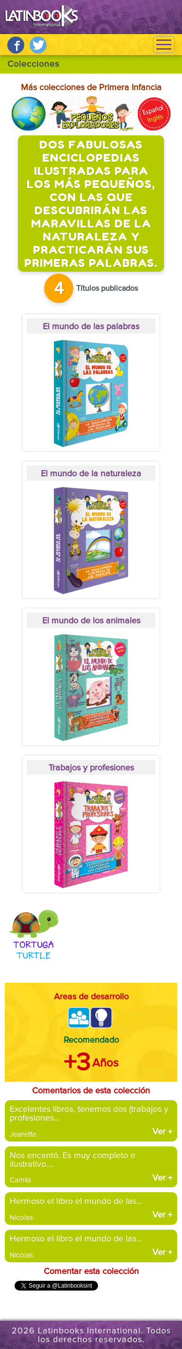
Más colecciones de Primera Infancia (91, 87)
